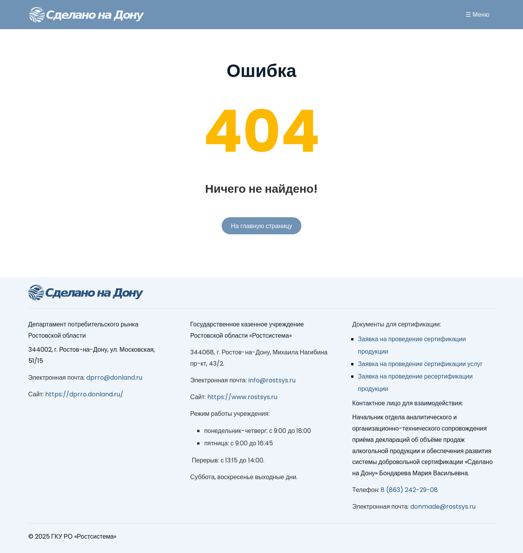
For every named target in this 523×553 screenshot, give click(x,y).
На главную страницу (261, 226)
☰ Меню (477, 14)
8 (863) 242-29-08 (409, 489)
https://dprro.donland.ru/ (84, 394)
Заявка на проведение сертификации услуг (420, 363)
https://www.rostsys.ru (242, 397)
